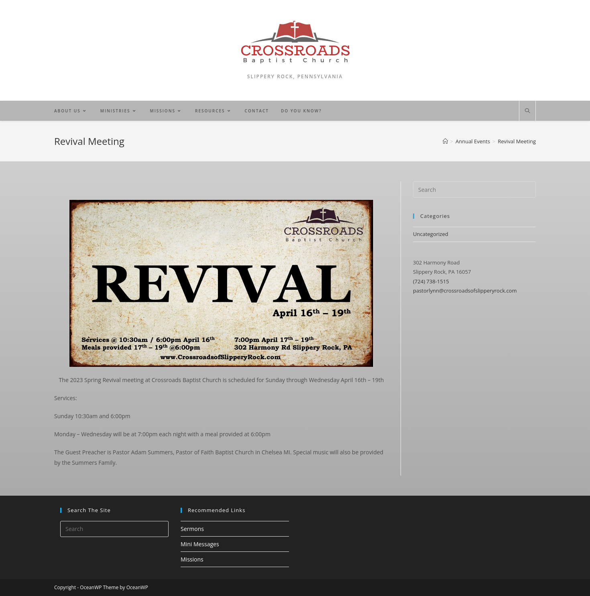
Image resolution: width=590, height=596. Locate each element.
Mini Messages (200, 544)
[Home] (445, 141)
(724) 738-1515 (431, 281)
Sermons (192, 529)
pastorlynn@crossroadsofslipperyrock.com (465, 290)
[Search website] (527, 111)
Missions (192, 559)
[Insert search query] (474, 189)
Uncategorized (430, 234)
